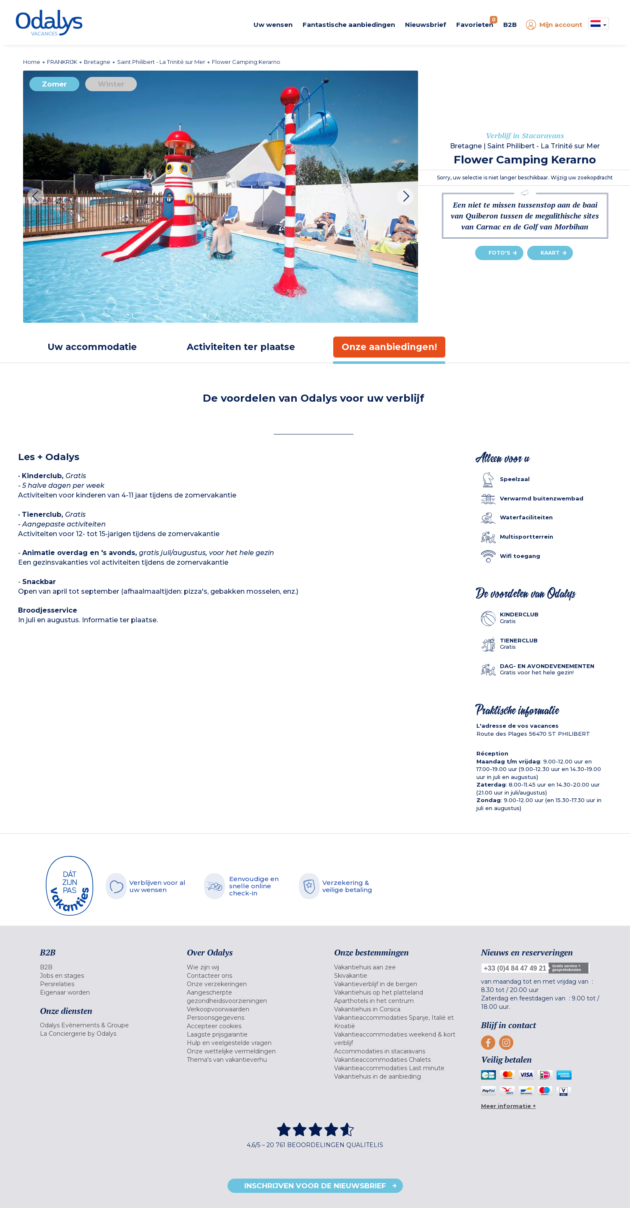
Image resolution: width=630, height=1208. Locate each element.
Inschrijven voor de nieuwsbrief (315, 1186)
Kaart (550, 253)
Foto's (499, 253)
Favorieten (476, 22)
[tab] (92, 347)
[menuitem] (103, 967)
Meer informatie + (508, 1106)
